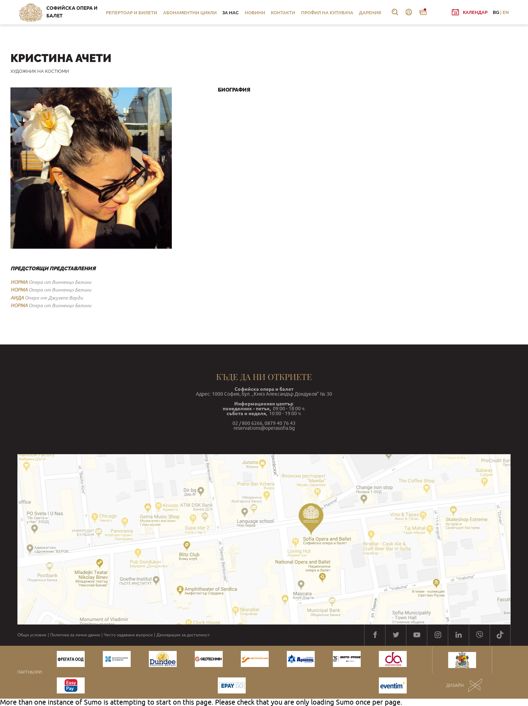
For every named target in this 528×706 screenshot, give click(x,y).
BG (496, 12)
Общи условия (31, 635)
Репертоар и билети (131, 12)
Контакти (283, 12)
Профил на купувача (327, 12)
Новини (255, 12)
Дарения (370, 12)
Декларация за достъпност (183, 635)
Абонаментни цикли (190, 12)
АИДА (17, 298)
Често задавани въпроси (128, 635)
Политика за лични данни (75, 635)
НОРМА (19, 282)
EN (506, 12)
